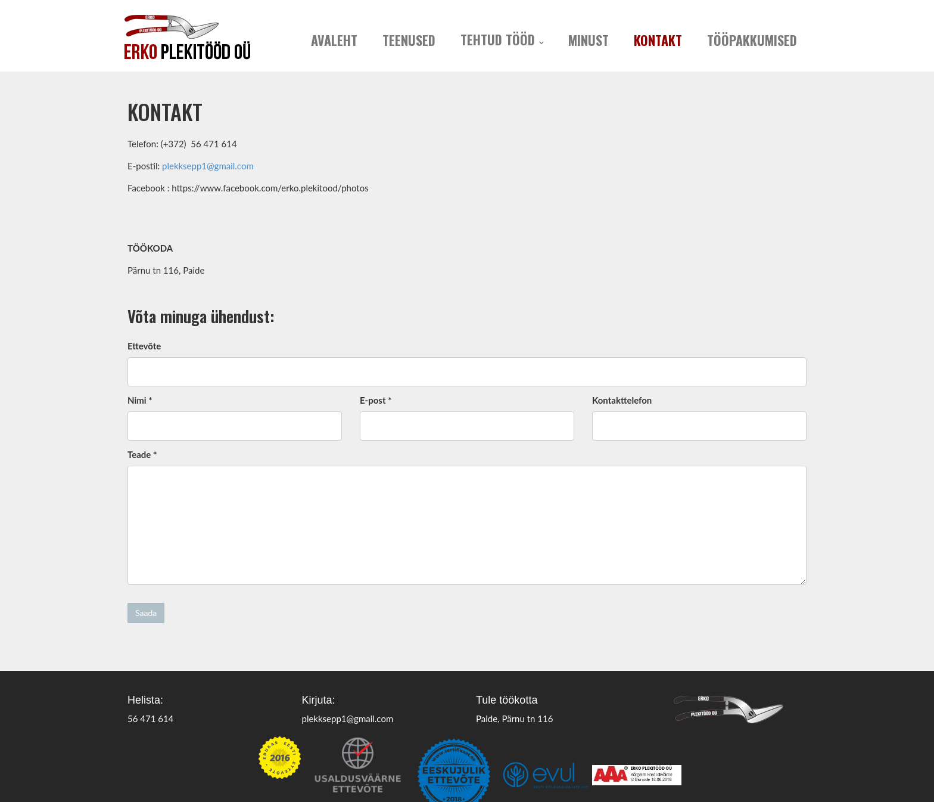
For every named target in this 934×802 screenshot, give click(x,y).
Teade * (142, 454)
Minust (588, 39)
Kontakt (658, 39)
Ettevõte (144, 345)
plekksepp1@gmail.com (208, 165)
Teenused (408, 39)
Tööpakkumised (752, 39)
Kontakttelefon (622, 400)
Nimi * (139, 400)
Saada (146, 613)
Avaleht (334, 39)
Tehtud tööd (497, 39)
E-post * (376, 400)
